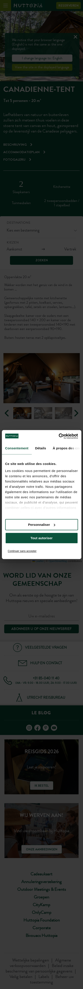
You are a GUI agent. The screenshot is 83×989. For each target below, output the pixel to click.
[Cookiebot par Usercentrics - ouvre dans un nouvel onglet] (59, 436)
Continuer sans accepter (22, 551)
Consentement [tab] (16, 448)
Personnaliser (41, 524)
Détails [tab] (40, 448)
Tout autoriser (42, 538)
